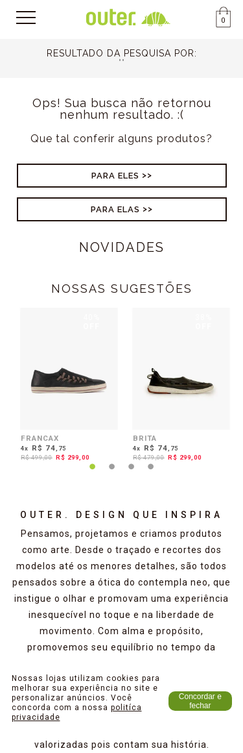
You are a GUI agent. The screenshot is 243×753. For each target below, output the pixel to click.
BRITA (145, 438)
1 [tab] (92, 474)
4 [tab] (151, 474)
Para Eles (115, 175)
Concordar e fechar (200, 701)
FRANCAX (40, 438)
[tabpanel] (66, 386)
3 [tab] (131, 474)
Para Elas (115, 209)
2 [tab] (112, 474)
